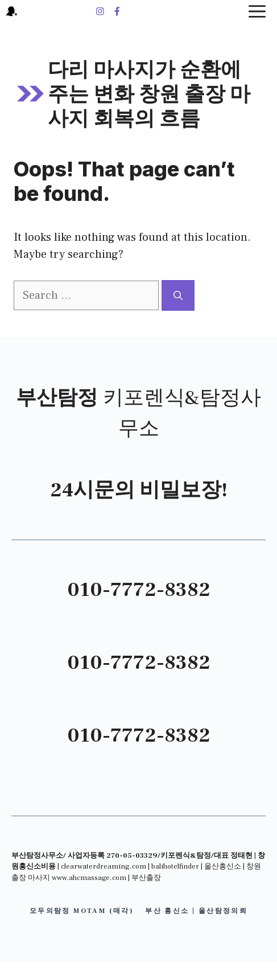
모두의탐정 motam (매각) (82, 911)
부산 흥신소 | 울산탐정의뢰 (196, 911)
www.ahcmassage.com (89, 877)
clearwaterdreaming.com (103, 866)
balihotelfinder (175, 866)
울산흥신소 (222, 866)
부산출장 (146, 877)
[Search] (178, 295)
